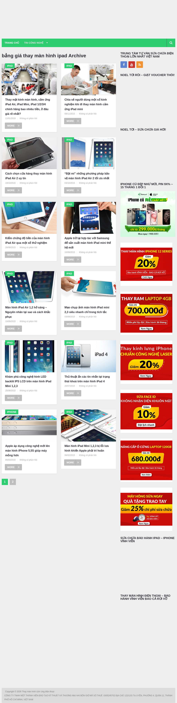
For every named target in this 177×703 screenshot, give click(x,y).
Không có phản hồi (28, 118)
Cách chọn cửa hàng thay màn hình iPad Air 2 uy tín (28, 176)
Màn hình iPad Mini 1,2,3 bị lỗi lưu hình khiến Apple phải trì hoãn (86, 448)
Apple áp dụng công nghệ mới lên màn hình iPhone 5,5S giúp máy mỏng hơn (27, 451)
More (13, 125)
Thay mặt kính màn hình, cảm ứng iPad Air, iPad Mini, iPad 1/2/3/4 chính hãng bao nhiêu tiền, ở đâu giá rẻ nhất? (27, 107)
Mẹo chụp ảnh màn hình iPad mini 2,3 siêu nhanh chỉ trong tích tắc (86, 310)
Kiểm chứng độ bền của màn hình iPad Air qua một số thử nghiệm (27, 240)
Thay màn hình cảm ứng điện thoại (38, 692)
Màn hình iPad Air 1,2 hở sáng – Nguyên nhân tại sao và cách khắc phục (27, 312)
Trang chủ (12, 43)
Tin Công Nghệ (35, 43)
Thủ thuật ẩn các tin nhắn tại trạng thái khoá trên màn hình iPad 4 (87, 379)
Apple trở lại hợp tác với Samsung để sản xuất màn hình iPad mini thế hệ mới (87, 243)
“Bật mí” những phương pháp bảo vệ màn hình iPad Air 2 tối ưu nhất (86, 176)
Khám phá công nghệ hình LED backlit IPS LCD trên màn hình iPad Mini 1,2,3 (28, 381)
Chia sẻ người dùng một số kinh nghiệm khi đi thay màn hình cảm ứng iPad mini (86, 105)
